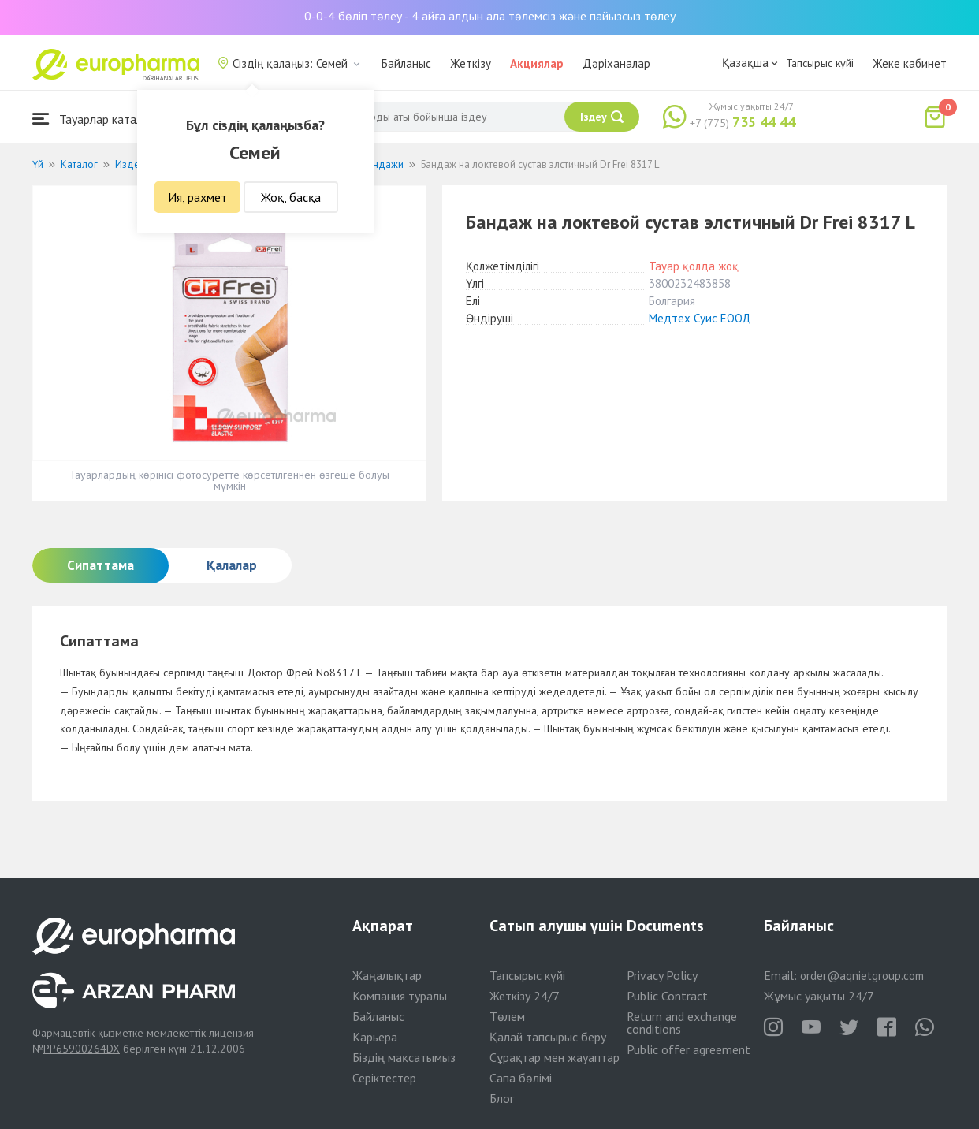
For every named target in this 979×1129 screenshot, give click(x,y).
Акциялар (537, 63)
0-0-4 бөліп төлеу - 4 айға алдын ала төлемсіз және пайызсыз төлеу (490, 16)
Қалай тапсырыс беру (547, 1037)
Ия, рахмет (197, 197)
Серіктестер (384, 1078)
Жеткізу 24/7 (524, 996)
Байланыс (406, 63)
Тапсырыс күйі (820, 63)
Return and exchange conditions (682, 1022)
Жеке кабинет (910, 63)
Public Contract (667, 996)
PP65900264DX (81, 1048)
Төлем (507, 1016)
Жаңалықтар (387, 975)
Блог (501, 1098)
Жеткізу (470, 63)
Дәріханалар (616, 63)
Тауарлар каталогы (97, 118)
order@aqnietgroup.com (862, 975)
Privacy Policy (662, 975)
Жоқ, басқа (291, 197)
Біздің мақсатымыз (404, 1057)
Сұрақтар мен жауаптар (554, 1057)
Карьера (374, 1037)
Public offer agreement (688, 1049)
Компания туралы (399, 996)
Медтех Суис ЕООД (700, 318)
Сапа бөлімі (520, 1078)
